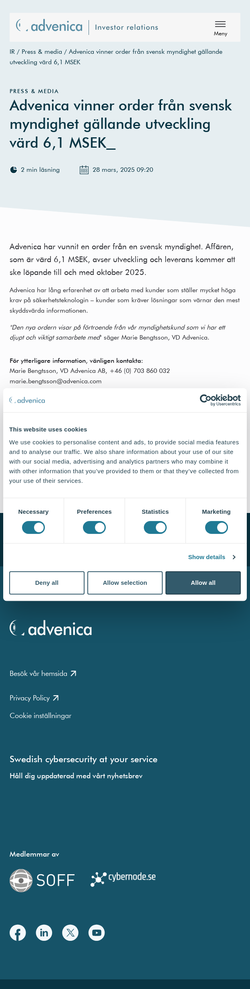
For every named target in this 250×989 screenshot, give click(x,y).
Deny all (46, 582)
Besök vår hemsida (43, 673)
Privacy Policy (34, 697)
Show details (207, 557)
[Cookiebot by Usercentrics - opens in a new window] (206, 400)
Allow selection (125, 582)
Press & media (42, 51)
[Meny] (220, 27)
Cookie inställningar (40, 715)
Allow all (203, 582)
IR (12, 51)
